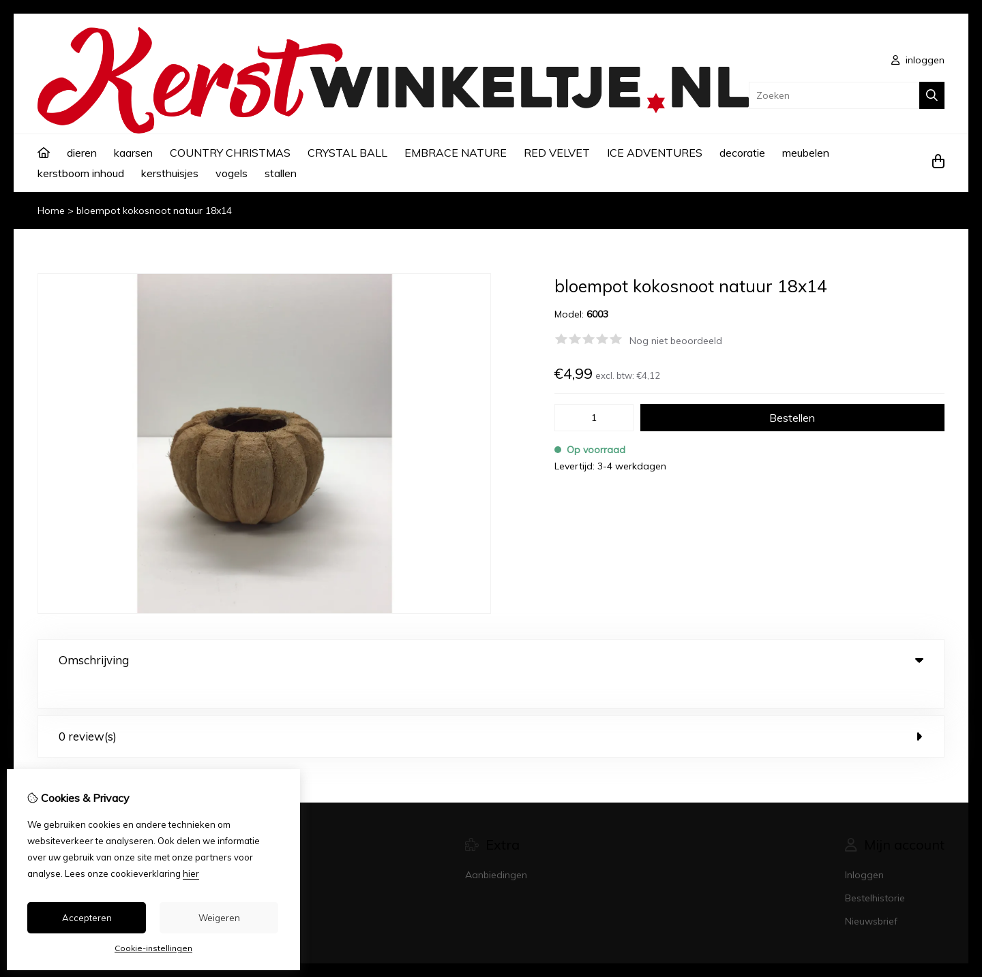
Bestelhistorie (875, 871)
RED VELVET (557, 152)
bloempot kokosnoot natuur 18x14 (154, 210)
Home (51, 210)
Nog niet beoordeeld (675, 341)
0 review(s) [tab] (491, 709)
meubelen (805, 152)
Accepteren (87, 917)
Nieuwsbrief (871, 894)
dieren (82, 152)
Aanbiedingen (496, 847)
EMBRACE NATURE (455, 152)
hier (191, 873)
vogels (231, 173)
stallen (281, 173)
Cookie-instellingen (153, 948)
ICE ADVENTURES (654, 152)
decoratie (742, 152)
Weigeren (219, 917)
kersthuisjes (169, 173)
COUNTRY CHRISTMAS (230, 152)
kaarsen (133, 152)
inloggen (917, 60)
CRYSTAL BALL (347, 152)
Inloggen (864, 847)
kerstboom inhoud (81, 173)
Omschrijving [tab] (491, 660)
